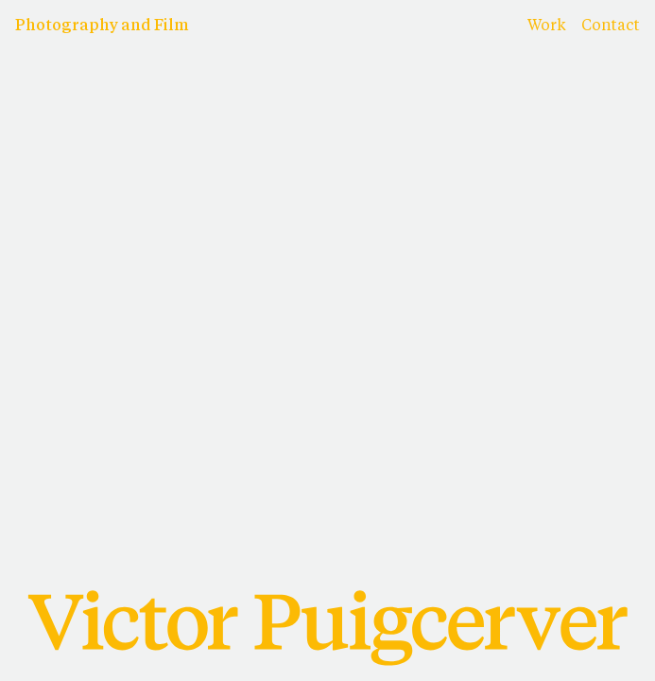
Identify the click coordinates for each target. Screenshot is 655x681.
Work (546, 26)
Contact (610, 26)
